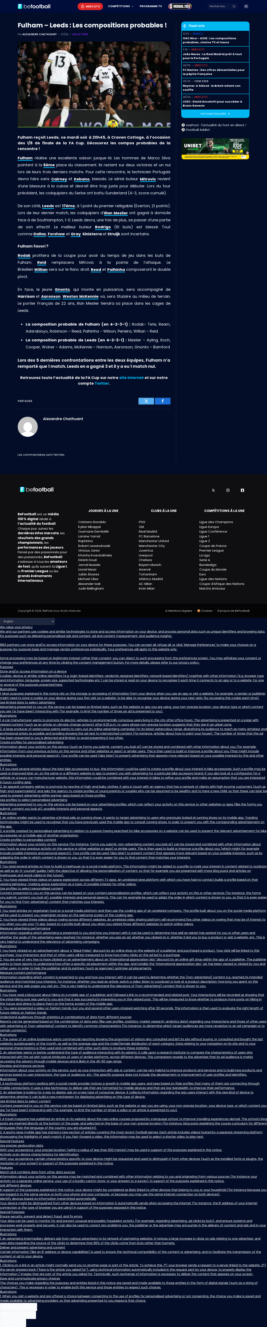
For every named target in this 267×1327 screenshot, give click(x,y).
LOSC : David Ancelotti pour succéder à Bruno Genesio (212, 104)
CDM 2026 (202, 81)
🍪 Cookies (204, 611)
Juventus (146, 550)
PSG (142, 522)
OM (141, 527)
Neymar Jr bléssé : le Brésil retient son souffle (211, 88)
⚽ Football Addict (195, 129)
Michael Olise (88, 579)
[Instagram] (228, 490)
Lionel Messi (87, 569)
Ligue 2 (204, 541)
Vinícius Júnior (89, 550)
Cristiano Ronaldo (92, 522)
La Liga (204, 555)
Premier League (211, 550)
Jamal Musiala (89, 565)
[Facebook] (242, 490)
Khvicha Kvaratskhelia (95, 555)
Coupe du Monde (213, 569)
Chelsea (145, 560)
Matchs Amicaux (212, 588)
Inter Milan (147, 588)
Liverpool (146, 555)
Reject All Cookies (18, 1315)
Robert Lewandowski (94, 546)
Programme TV (151, 6)
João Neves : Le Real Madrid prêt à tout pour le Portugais (212, 56)
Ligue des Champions (216, 522)
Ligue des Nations (213, 579)
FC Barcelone (149, 536)
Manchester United (154, 541)
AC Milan (145, 584)
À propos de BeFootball (233, 611)
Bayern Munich (150, 565)
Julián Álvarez (88, 574)
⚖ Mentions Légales (178, 611)
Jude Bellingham (91, 588)
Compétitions (119, 6)
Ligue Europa (209, 527)
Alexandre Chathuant (39, 34)
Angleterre (80, 34)
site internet (131, 377)
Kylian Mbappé (89, 527)
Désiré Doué (87, 560)
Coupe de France (213, 546)
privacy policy (189, 662)
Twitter (102, 383)
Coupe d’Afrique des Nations (221, 584)
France (198, 33)
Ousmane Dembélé (93, 531)
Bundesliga (207, 565)
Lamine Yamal (89, 536)
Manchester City (152, 546)
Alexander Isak (89, 584)
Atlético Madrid (151, 579)
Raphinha (85, 541)
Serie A (204, 560)
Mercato (93, 6)
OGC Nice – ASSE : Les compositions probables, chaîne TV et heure (209, 40)
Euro (202, 574)
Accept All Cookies (19, 1307)
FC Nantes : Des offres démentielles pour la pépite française (214, 72)
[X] (213, 490)
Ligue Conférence (213, 531)
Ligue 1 (204, 536)
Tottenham (148, 574)
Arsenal (144, 569)
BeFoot (47, 611)
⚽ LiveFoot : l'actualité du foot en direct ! (213, 125)
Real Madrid (148, 531)
